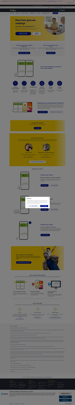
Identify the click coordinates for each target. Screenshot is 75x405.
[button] (44, 206)
